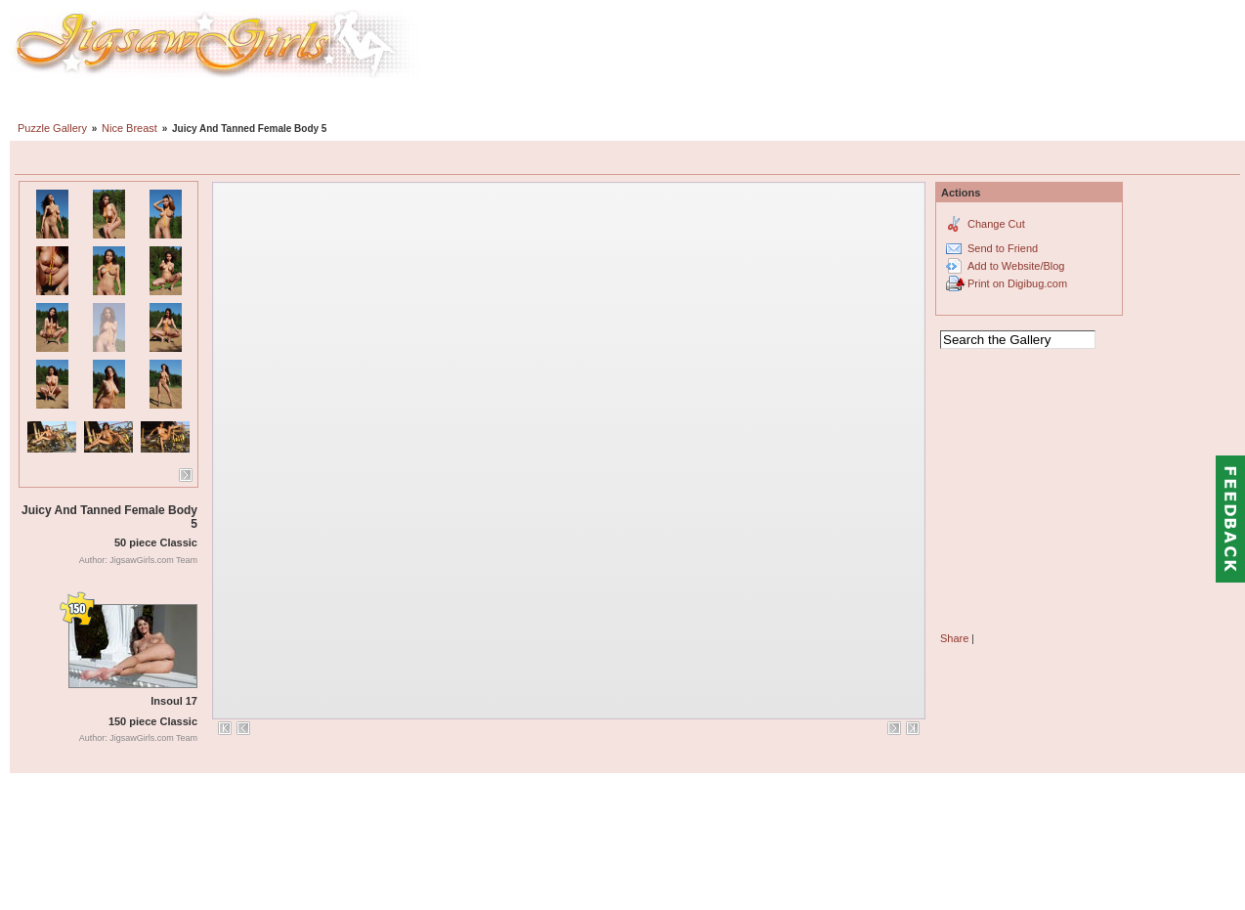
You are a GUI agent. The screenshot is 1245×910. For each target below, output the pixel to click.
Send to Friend (1002, 248)
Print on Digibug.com (1017, 283)
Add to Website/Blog (1015, 266)
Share (954, 638)
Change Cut (996, 224)
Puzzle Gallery (52, 128)
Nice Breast (129, 128)
